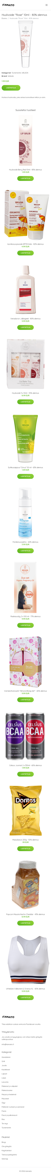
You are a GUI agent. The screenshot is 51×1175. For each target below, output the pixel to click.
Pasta (4, 1111)
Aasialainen (6, 1057)
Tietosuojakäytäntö (9, 1155)
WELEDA (25, 73)
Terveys (5, 1123)
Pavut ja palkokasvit (9, 1115)
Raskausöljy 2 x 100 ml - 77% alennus (26, 616)
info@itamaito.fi (8, 1044)
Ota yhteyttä (6, 1146)
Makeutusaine (7, 1090)
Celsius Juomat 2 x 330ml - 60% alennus (25, 765)
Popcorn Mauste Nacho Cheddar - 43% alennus (25, 914)
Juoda (4, 1065)
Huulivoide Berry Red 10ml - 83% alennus (25, 170)
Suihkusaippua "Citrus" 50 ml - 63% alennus (25, 467)
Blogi (4, 1142)
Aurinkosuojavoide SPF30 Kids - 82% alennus (25, 244)
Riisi (3, 1119)
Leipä (4, 1078)
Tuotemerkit (16, 73)
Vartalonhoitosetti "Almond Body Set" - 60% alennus (25, 691)
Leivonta (5, 1082)
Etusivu (4, 18)
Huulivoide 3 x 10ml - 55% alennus (25, 393)
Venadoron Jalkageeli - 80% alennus (25, 319)
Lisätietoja (11, 88)
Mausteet (5, 1099)
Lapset (4, 1074)
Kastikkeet (6, 1070)
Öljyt (3, 1103)
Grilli (3, 1061)
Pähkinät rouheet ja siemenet (13, 1107)
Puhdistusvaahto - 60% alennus (25, 542)
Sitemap (5, 1159)
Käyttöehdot (6, 1150)
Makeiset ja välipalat (9, 1086)
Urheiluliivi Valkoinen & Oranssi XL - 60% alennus (25, 989)
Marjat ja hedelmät (9, 1094)
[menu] (46, 5)
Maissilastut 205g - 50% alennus (25, 840)
